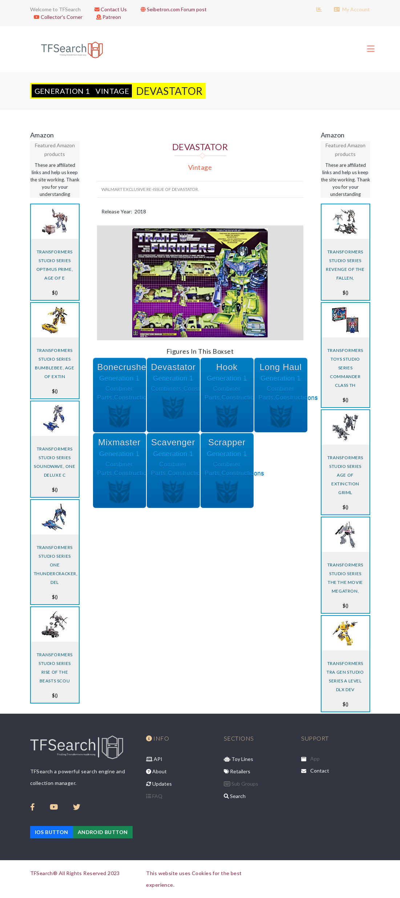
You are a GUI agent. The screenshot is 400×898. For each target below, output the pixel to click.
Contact (319, 770)
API (154, 759)
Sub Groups (241, 784)
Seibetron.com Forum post (172, 9)
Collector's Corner (56, 17)
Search (235, 796)
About (156, 771)
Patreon (107, 17)
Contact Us (109, 9)
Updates (159, 784)
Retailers (237, 771)
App (315, 758)
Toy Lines (238, 759)
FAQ (154, 796)
